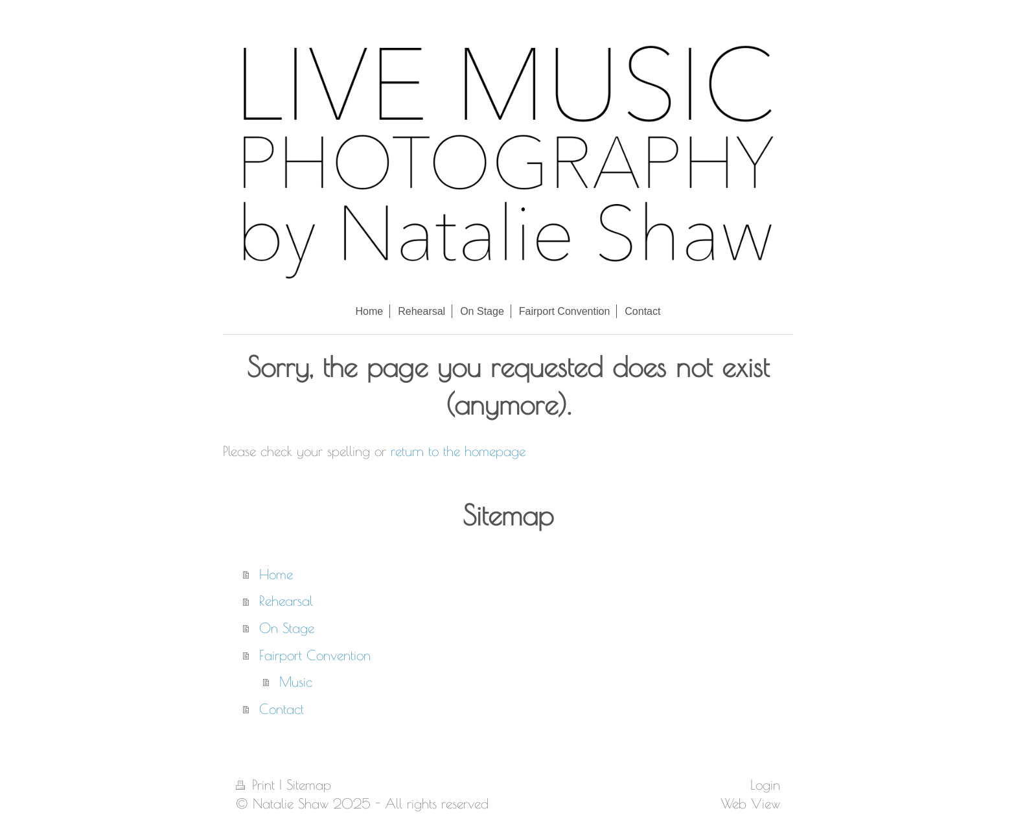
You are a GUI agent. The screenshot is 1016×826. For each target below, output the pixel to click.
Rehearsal (286, 600)
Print (257, 784)
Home (276, 574)
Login (765, 784)
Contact (281, 709)
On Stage (286, 628)
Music (295, 681)
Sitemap (308, 784)
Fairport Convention (315, 655)
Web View (750, 803)
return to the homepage (458, 451)
